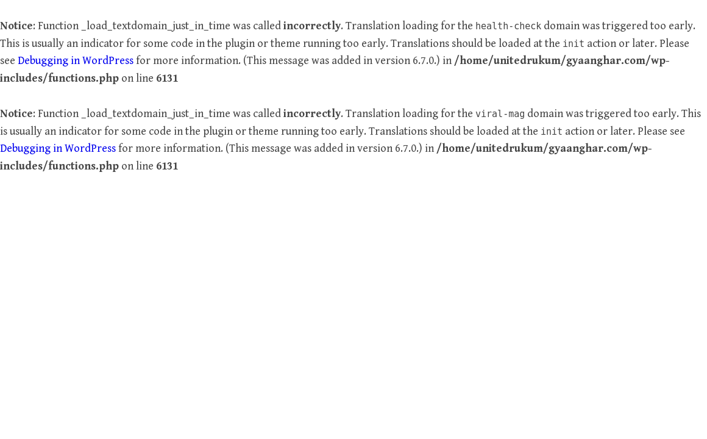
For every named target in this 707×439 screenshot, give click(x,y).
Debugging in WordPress (75, 60)
